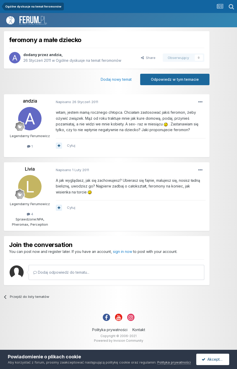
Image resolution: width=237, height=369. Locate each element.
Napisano (77, 102)
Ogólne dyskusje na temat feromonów (88, 60)
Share (148, 58)
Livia (30, 169)
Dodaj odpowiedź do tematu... (61, 272)
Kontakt (138, 329)
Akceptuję (213, 359)
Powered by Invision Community (118, 341)
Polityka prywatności (109, 329)
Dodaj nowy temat (116, 79)
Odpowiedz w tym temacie (175, 79)
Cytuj (71, 145)
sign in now (122, 251)
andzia (55, 54)
